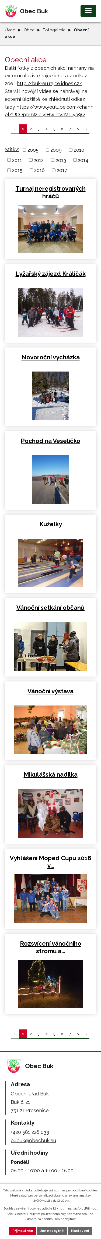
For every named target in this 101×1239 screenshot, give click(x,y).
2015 (17, 170)
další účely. (61, 1200)
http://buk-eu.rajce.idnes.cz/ (49, 83)
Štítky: (12, 149)
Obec (29, 30)
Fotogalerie (54, 30)
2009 (56, 150)
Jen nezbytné (52, 1231)
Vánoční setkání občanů (50, 607)
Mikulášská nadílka (51, 774)
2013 (61, 160)
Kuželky (50, 524)
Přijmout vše (22, 1231)
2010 (79, 150)
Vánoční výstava (50, 691)
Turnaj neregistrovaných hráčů (51, 192)
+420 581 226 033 (30, 1132)
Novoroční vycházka (51, 357)
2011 (17, 160)
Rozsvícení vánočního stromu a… (50, 947)
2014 (83, 160)
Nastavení (80, 1231)
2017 (62, 170)
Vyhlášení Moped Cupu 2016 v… (50, 861)
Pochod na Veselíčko (50, 440)
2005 (33, 150)
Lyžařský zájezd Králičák (51, 273)
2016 (39, 170)
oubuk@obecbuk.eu (33, 1140)
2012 (39, 160)
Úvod (10, 30)
